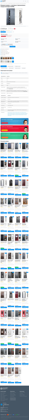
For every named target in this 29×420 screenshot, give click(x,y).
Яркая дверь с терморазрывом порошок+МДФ (24, 224)
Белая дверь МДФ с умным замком (10, 336)
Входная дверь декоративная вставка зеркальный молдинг (25, 168)
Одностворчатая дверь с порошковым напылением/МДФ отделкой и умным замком (18, 280)
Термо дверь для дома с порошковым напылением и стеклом (4, 224)
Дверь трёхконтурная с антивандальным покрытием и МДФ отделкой (18, 168)
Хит (20, 254)
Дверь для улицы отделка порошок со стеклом (10, 206)
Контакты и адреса (22, 395)
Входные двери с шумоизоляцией (15, 113)
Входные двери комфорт (11, 114)
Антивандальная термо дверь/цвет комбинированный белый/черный (25, 299)
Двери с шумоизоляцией (4, 399)
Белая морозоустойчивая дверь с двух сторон (24, 336)
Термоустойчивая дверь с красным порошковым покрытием (4, 375)
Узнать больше (3, 36)
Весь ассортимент (3, 392)
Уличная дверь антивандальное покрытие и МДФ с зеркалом (3, 356)
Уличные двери (22, 113)
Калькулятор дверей (13, 395)
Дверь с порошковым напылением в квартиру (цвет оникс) (11, 318)
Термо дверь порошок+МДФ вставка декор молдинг (25, 260)
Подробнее (3, 157)
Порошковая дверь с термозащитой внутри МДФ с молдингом (3, 151)
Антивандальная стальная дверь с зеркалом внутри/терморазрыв (17, 356)
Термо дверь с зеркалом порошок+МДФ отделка (4, 242)
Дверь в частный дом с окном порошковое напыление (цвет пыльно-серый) (25, 280)
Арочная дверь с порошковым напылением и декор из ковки (11, 224)
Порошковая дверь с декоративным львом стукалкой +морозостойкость (17, 187)
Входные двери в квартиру (11, 112)
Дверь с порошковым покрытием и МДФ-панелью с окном (10, 260)
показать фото (11, 88)
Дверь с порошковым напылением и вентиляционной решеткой (3, 337)
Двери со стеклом (23, 114)
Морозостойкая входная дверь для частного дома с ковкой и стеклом (11, 375)
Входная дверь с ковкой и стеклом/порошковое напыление (18, 224)
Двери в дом (2, 394)
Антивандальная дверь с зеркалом (4, 187)
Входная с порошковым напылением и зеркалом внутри (4, 206)
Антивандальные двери (18, 114)
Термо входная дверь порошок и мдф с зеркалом (3, 168)
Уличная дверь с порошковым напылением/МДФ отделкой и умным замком (10, 280)
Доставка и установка (13, 392)
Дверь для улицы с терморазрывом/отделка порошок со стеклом (25, 242)
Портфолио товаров (22, 392)
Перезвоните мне (4, 130)
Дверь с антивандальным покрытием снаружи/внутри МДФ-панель (17, 337)
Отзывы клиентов (22, 394)
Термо (6, 143)
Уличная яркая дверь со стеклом (4, 317)
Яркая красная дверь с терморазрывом (25, 317)
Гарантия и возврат (12, 394)
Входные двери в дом (18, 112)
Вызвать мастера (13, 399)
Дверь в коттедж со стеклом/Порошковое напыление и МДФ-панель (3, 280)
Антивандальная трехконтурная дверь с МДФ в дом (11, 356)
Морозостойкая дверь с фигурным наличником (11, 299)
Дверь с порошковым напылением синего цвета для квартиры (10, 151)
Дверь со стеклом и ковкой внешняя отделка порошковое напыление (17, 375)
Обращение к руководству (23, 396)
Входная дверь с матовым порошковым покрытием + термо (18, 151)
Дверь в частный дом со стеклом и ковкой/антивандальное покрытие (11, 242)
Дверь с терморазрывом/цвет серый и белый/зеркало (25, 151)
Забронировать (12, 46)
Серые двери (9, 115)
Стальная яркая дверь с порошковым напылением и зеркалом (18, 299)
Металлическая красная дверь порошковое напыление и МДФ (11, 168)
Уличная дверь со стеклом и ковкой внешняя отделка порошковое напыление (25, 356)
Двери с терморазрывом (4, 395)
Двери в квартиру (3, 393)
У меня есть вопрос (4, 137)
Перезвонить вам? (12, 398)
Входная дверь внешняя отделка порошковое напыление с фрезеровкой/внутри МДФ (4, 299)
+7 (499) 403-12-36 (6, 405)
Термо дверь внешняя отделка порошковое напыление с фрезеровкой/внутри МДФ (3, 261)
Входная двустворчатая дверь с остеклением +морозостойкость (25, 206)
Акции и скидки (12, 393)
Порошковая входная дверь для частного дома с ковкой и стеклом (17, 206)
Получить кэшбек (9, 36)
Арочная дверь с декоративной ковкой (10, 187)
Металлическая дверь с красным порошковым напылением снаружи (25, 187)
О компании (21, 393)
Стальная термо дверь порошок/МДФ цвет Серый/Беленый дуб (18, 260)
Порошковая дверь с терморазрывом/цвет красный (17, 242)
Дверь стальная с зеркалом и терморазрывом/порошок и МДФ (17, 318)
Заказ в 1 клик (2, 177)
